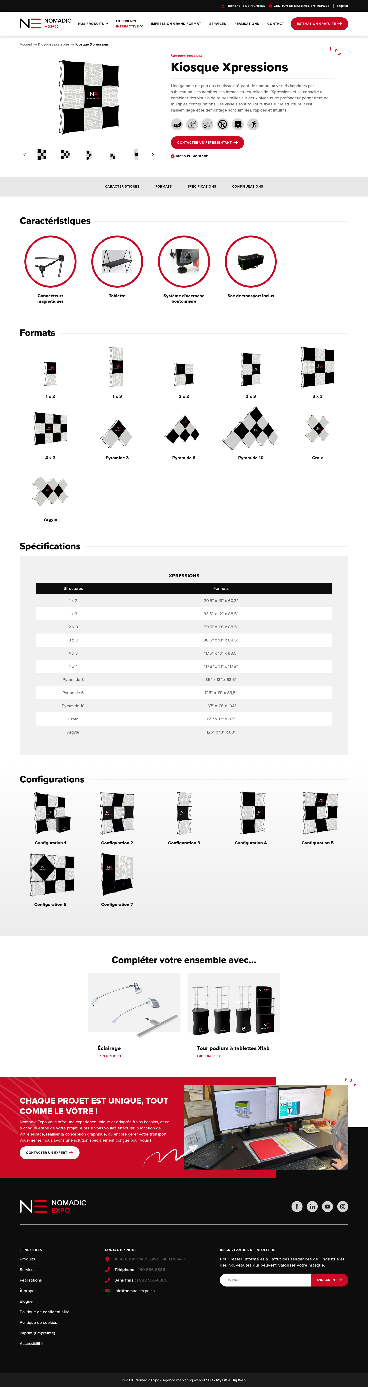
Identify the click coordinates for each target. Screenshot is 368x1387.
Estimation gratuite (316, 23)
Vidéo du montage (192, 156)
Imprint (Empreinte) (37, 1333)
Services (217, 24)
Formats (163, 186)
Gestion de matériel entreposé (302, 6)
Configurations (247, 186)
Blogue (26, 1301)
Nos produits (91, 24)
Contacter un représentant (204, 142)
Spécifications (202, 186)
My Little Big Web (230, 1380)
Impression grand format (176, 24)
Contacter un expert (46, 1152)
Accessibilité (31, 1344)
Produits (27, 1259)
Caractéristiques (122, 186)
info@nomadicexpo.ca (135, 1291)
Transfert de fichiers (245, 6)
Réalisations (246, 24)
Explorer (106, 1056)
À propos (28, 1291)
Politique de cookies (38, 1322)
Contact (275, 24)
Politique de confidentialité (44, 1312)
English (342, 6)
